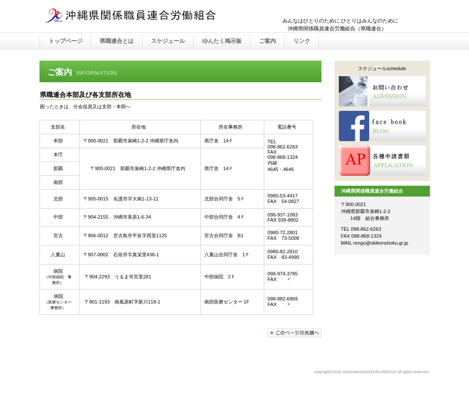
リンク (301, 41)
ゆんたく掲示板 (222, 41)
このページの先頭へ (294, 332)
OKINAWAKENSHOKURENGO (130, 17)
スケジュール (168, 41)
